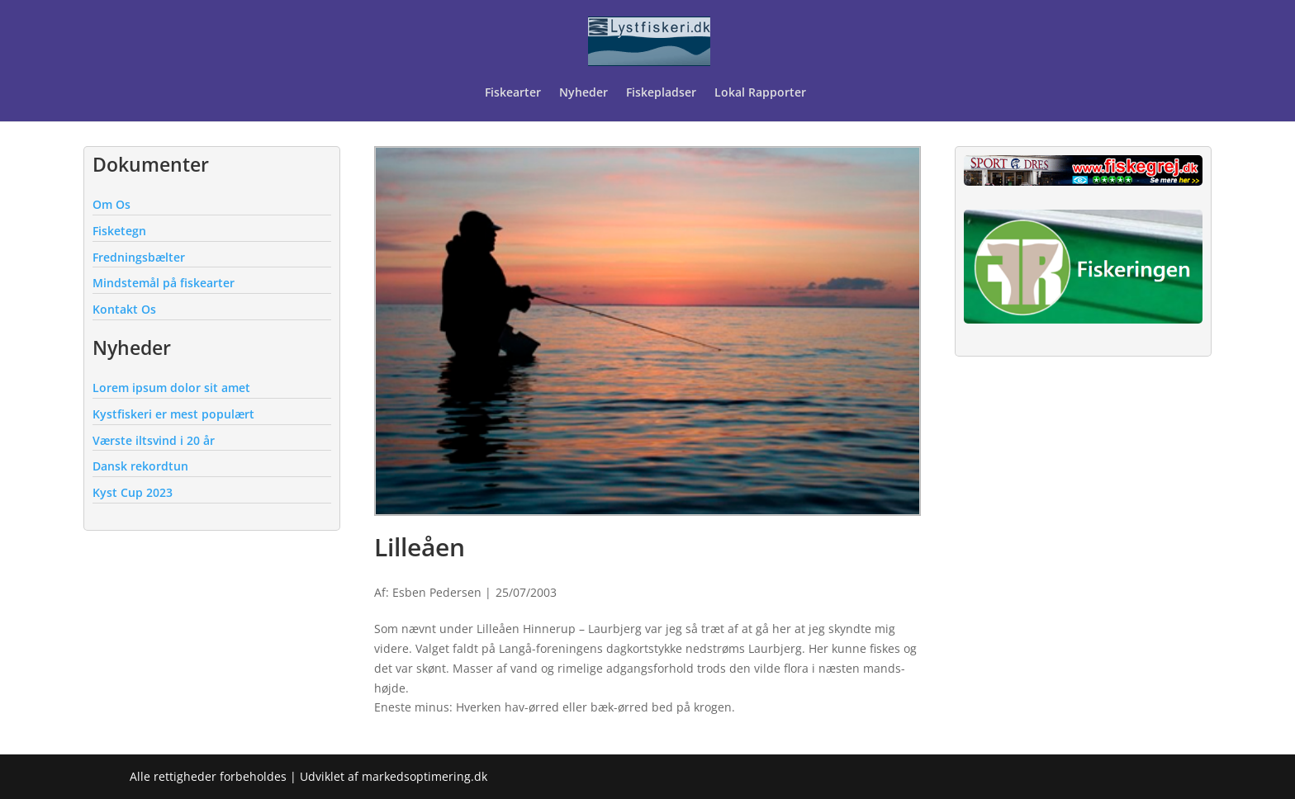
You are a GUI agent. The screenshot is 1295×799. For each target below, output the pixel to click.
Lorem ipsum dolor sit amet (171, 387)
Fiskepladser (661, 93)
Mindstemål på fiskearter (163, 283)
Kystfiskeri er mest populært (173, 414)
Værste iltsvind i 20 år (153, 440)
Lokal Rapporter (761, 93)
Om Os (111, 204)
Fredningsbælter (138, 257)
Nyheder (583, 93)
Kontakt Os (124, 309)
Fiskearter (513, 93)
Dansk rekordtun (140, 466)
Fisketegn (119, 231)
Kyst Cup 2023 (132, 492)
